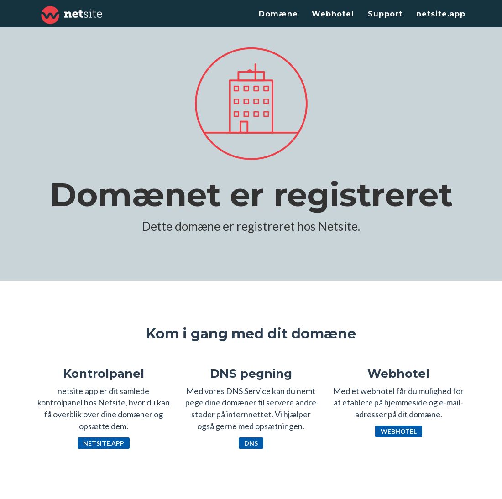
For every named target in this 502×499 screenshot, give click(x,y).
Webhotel (333, 14)
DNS (251, 443)
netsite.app (440, 14)
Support (385, 14)
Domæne (278, 14)
